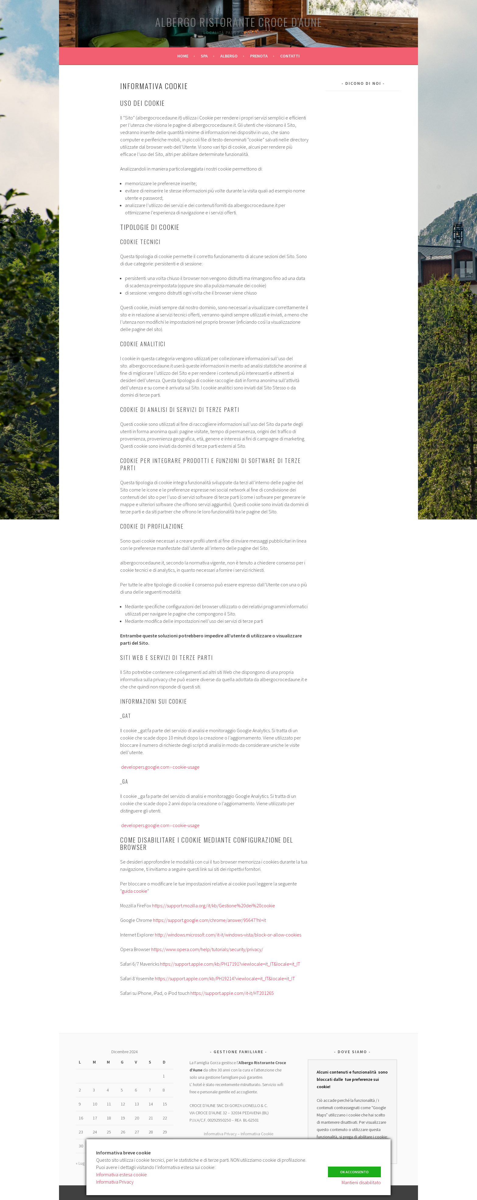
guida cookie (134, 891)
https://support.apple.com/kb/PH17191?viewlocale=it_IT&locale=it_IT (230, 964)
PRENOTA (259, 56)
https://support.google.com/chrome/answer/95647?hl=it (209, 920)
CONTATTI (290, 56)
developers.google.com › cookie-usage (160, 767)
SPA (204, 56)
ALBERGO (229, 56)
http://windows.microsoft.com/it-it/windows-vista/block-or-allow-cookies (228, 935)
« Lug (80, 1163)
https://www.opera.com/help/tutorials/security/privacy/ (207, 949)
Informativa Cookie (257, 1133)
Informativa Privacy (220, 1133)
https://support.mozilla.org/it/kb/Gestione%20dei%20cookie (213, 905)
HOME (182, 56)
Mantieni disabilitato (361, 1182)
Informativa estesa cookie (121, 1174)
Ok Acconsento (354, 1169)
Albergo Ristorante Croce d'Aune (238, 22)
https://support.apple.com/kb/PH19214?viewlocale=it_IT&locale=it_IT (225, 978)
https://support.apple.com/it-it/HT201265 (232, 993)
